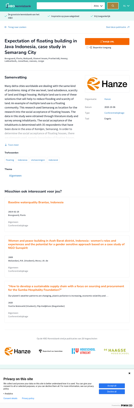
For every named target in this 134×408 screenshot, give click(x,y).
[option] (67, 351)
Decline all (111, 391)
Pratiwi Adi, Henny (57, 58)
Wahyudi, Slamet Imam (35, 58)
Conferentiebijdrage (114, 112)
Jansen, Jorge (36, 60)
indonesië (53, 159)
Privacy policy (28, 398)
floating (10, 159)
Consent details (10, 398)
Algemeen (13, 222)
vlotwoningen (38, 159)
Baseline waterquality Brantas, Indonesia (35, 202)
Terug (17, 27)
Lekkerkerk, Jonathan (16, 60)
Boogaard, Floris (13, 58)
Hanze (107, 99)
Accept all (111, 386)
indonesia (22, 159)
